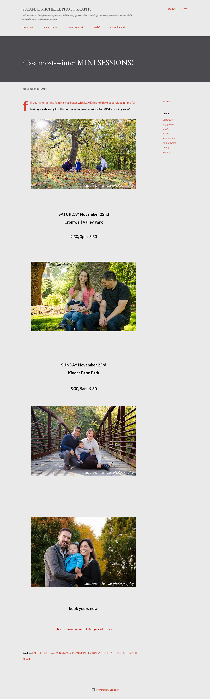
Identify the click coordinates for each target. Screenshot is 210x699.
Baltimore (167, 119)
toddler (166, 152)
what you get (76, 27)
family (165, 129)
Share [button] (166, 101)
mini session (168, 138)
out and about (117, 27)
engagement (168, 124)
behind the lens (51, 27)
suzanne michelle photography (56, 9)
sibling (165, 147)
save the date (169, 142)
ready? (96, 27)
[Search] (172, 9)
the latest (27, 27)
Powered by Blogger (105, 689)
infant (165, 133)
